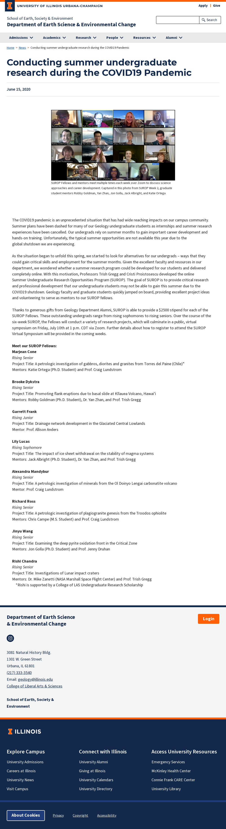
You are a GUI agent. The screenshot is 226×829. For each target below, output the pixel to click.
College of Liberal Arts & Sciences (34, 686)
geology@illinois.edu (35, 679)
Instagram (10, 638)
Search (212, 19)
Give (216, 5)
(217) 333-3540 (19, 673)
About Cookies (26, 815)
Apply (203, 5)
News (22, 48)
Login (208, 619)
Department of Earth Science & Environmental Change (71, 24)
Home (10, 48)
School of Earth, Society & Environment (40, 18)
